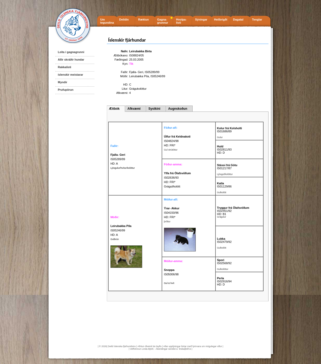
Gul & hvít (169, 283)
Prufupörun (66, 89)
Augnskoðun (177, 108)
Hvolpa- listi (181, 21)
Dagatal (238, 19)
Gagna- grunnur (162, 21)
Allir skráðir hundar (71, 59)
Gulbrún (114, 239)
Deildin (124, 19)
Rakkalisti (64, 67)
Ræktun (143, 19)
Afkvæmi (134, 108)
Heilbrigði (220, 19)
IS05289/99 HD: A (117, 159)
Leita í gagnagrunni (71, 52)
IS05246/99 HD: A (121, 230)
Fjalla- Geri (136, 72)
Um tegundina (107, 21)
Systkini (154, 108)
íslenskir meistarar (70, 74)
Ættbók (114, 108)
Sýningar (201, 19)
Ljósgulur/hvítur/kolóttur (122, 168)
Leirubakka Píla (139, 76)
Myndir (62, 82)
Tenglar (257, 19)
